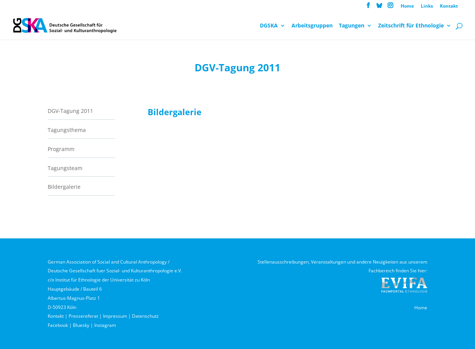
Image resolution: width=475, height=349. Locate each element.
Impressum (115, 316)
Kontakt (449, 6)
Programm (61, 149)
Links (427, 6)
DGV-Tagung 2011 (70, 110)
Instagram (105, 325)
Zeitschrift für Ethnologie (411, 26)
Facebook (58, 325)
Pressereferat (83, 316)
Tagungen (351, 26)
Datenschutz (145, 316)
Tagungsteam (65, 168)
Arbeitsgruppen (312, 26)
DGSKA (269, 26)
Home (407, 6)
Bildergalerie (64, 186)
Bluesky (81, 325)
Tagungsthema (67, 129)
